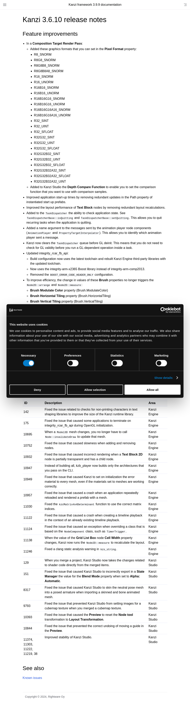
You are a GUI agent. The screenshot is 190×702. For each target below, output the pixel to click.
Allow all (153, 389)
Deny (37, 389)
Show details (163, 377)
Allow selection (95, 389)
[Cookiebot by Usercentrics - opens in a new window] (163, 310)
